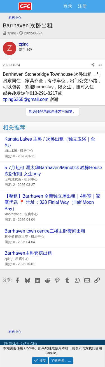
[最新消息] (95, 6)
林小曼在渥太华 (16, 236)
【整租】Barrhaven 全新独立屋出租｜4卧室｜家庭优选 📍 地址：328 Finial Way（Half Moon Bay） (52, 202)
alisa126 (10, 151)
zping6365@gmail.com (25, 99)
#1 (100, 65)
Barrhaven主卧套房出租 (28, 253)
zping (12, 33)
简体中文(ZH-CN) (20, 344)
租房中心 (26, 151)
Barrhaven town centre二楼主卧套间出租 (44, 231)
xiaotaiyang (13, 214)
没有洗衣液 (12, 179)
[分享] (93, 65)
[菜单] (10, 6)
